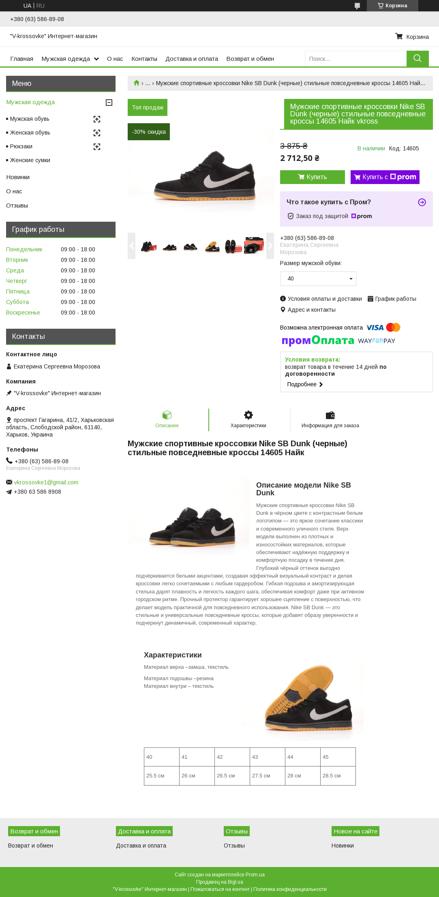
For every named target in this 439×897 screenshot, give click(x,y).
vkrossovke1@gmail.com (46, 482)
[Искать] (418, 58)
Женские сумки (30, 160)
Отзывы (17, 205)
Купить (316, 176)
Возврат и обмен (250, 58)
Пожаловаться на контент (220, 889)
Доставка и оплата (191, 58)
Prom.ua (255, 875)
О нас (115, 58)
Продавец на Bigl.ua (219, 882)
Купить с (389, 177)
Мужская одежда (65, 58)
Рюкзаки (21, 146)
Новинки (18, 176)
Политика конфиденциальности (290, 889)
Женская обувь (30, 132)
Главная (21, 58)
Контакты (144, 58)
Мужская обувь (29, 119)
